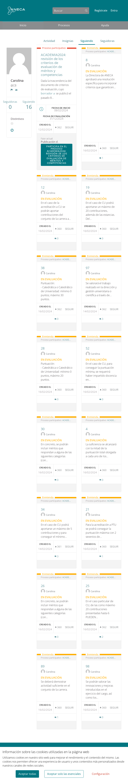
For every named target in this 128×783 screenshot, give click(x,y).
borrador (48, 93)
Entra (114, 10)
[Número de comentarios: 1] (101, 158)
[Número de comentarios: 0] (56, 238)
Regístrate (100, 10)
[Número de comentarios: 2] (101, 637)
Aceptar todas (27, 774)
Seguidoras (107, 41)
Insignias (67, 41)
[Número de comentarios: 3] (101, 319)
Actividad (49, 41)
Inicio (23, 25)
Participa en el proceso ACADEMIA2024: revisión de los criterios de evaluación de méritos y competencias (59, 155)
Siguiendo (86, 41)
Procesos (64, 25)
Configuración (101, 774)
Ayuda (105, 25)
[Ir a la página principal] (16, 11)
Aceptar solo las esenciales (64, 774)
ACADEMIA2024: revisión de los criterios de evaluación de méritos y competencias (112, 51)
